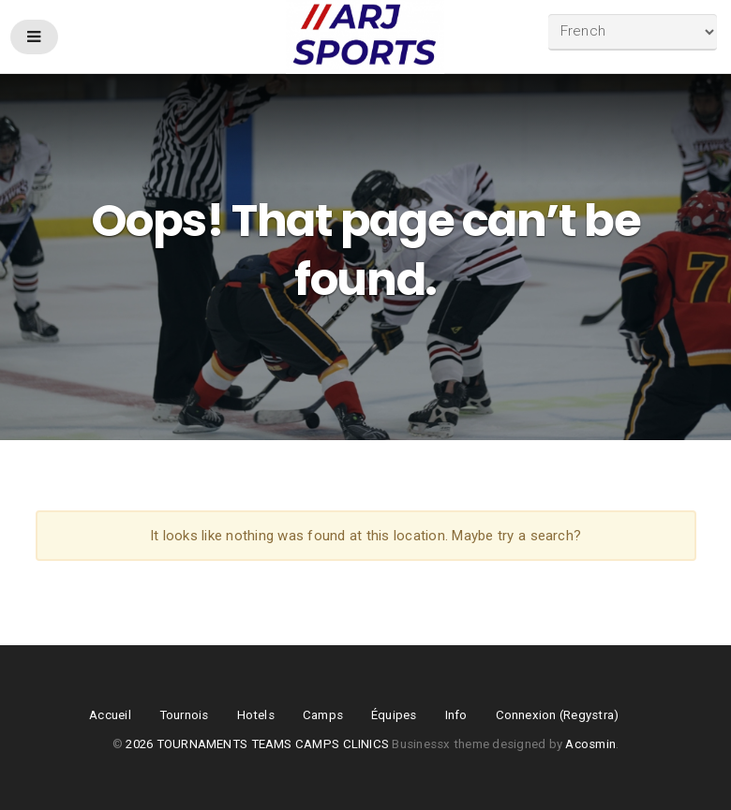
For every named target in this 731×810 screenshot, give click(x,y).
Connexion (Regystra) (557, 715)
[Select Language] (632, 32)
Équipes (394, 715)
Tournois (184, 715)
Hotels (256, 715)
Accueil (110, 715)
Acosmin (590, 744)
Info (456, 715)
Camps (323, 715)
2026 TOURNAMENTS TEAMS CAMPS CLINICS (259, 744)
